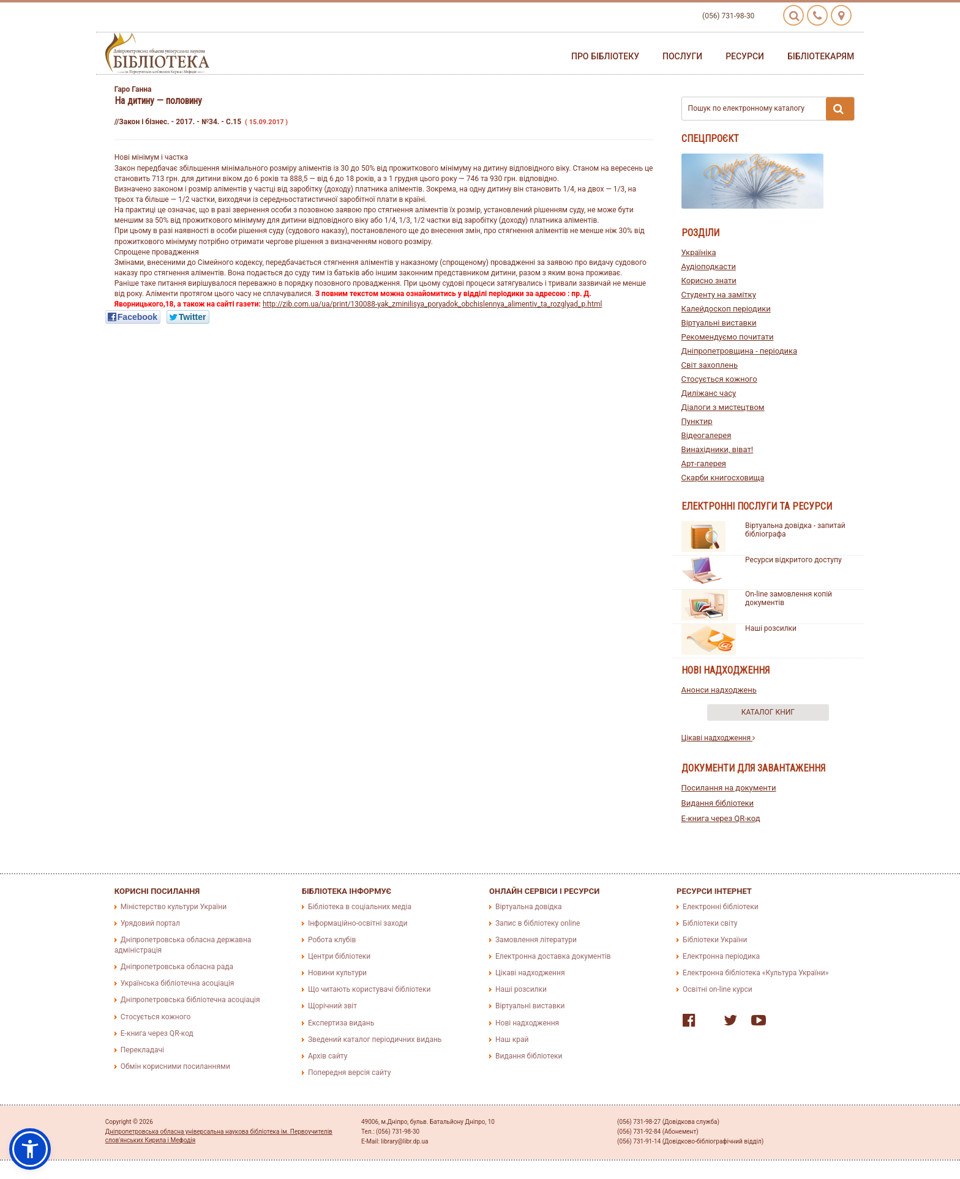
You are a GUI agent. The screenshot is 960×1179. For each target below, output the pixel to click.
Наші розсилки (771, 628)
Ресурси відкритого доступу (793, 560)
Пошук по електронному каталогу (771, 109)
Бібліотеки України (715, 939)
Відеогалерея (706, 435)
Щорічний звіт (332, 1006)
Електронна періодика (721, 956)
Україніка (698, 252)
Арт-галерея (703, 463)
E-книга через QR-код (720, 818)
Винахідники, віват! (717, 449)
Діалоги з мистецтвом (723, 407)
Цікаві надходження (718, 738)
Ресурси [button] (745, 56)
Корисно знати (709, 280)
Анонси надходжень (719, 689)
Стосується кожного (719, 379)
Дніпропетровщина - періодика (739, 350)
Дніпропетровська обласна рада (177, 966)
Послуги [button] (682, 56)
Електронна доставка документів (553, 956)
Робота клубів (332, 939)
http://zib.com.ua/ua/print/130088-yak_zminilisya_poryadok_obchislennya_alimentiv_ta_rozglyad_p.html (432, 304)
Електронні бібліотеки (721, 906)
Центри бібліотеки (339, 956)
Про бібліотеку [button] (605, 56)
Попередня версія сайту (349, 1072)
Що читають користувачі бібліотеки (369, 989)
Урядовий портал (150, 923)
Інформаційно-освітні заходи (357, 923)
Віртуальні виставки (719, 322)
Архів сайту (327, 1056)
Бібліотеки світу (710, 923)
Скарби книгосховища (723, 477)
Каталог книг (768, 712)
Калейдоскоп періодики (726, 308)
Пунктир (697, 421)
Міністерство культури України (174, 906)
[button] (30, 1149)
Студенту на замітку (718, 294)
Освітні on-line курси (717, 989)
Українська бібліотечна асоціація (177, 983)
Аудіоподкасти (708, 266)
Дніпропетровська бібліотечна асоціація (190, 999)
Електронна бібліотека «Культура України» (755, 973)
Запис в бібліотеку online (537, 923)
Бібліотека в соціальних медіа (359, 906)
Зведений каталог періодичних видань (374, 1039)
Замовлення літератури (536, 939)
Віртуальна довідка (528, 906)
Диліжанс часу (709, 393)
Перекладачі (142, 1050)
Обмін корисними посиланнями (175, 1066)
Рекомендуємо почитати (727, 336)
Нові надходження (527, 1023)
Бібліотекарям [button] (820, 56)
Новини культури (337, 973)
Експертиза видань (341, 1023)
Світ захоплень (709, 365)
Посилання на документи (728, 787)
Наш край (511, 1039)
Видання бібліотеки (717, 803)
